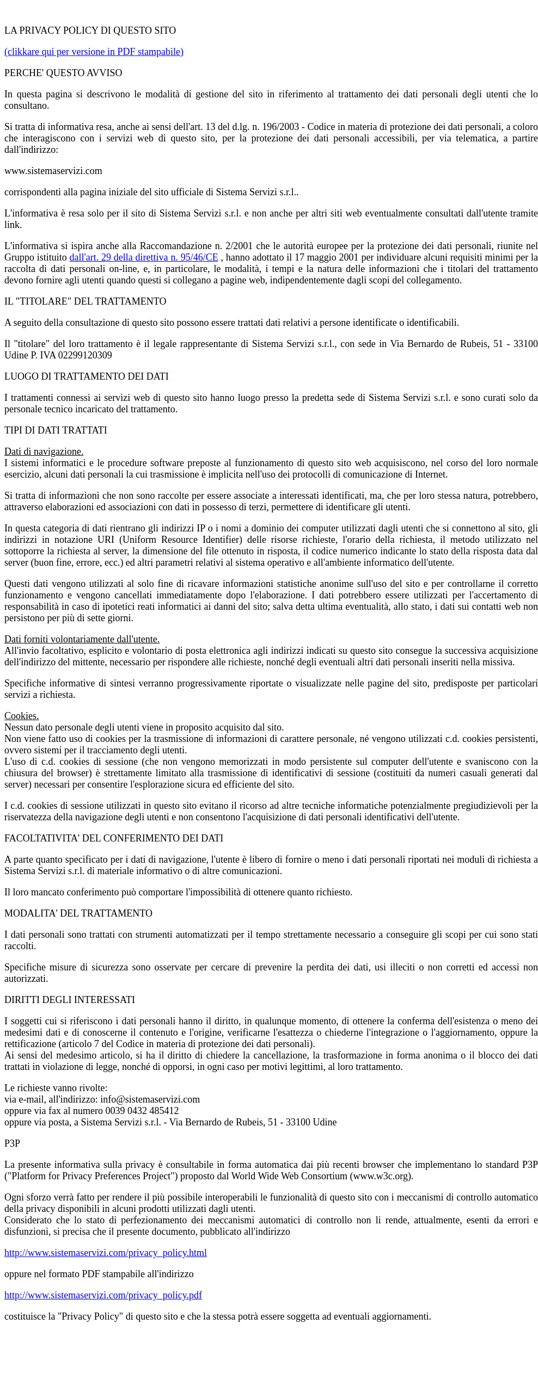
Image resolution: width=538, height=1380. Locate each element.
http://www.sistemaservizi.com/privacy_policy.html (105, 1252)
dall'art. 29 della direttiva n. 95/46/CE (144, 257)
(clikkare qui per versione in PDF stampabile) (94, 51)
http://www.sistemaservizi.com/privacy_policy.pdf (103, 1295)
